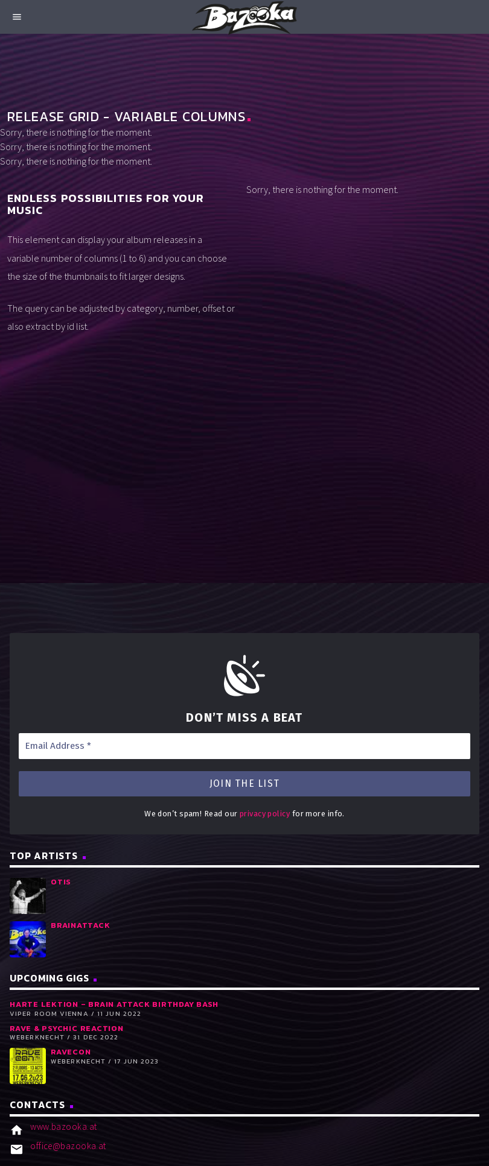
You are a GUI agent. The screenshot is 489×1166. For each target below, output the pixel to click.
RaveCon (71, 1051)
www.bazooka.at (63, 1126)
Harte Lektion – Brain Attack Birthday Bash (114, 1004)
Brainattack (80, 925)
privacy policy (265, 813)
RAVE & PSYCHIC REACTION (67, 1028)
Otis (61, 881)
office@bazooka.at (68, 1146)
